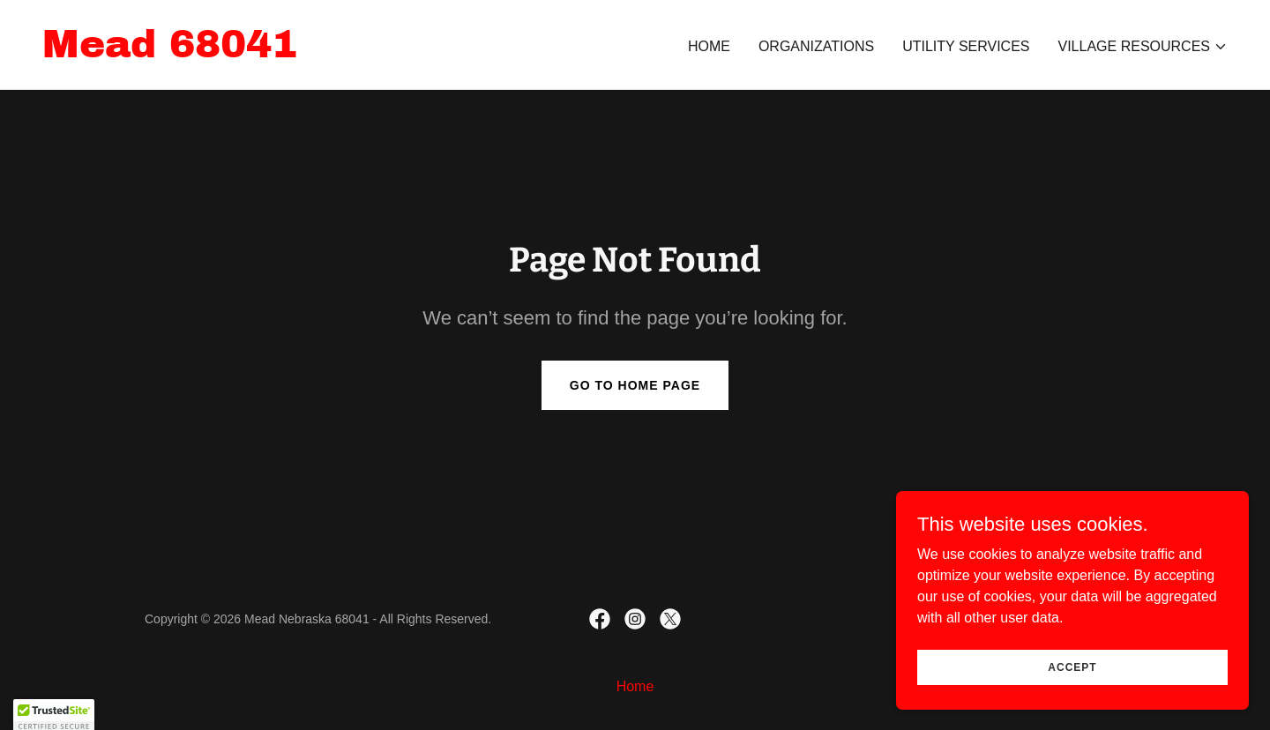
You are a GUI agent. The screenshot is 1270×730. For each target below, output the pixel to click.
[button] (1143, 46)
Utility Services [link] (965, 46)
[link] (169, 52)
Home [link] (709, 46)
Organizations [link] (816, 46)
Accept (1072, 666)
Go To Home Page (635, 385)
